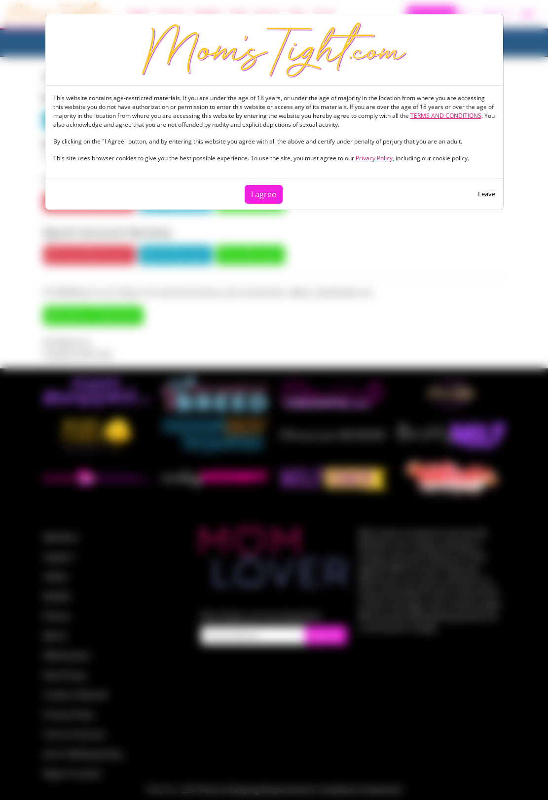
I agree (263, 194)
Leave (486, 193)
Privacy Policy (374, 158)
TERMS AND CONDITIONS (445, 115)
